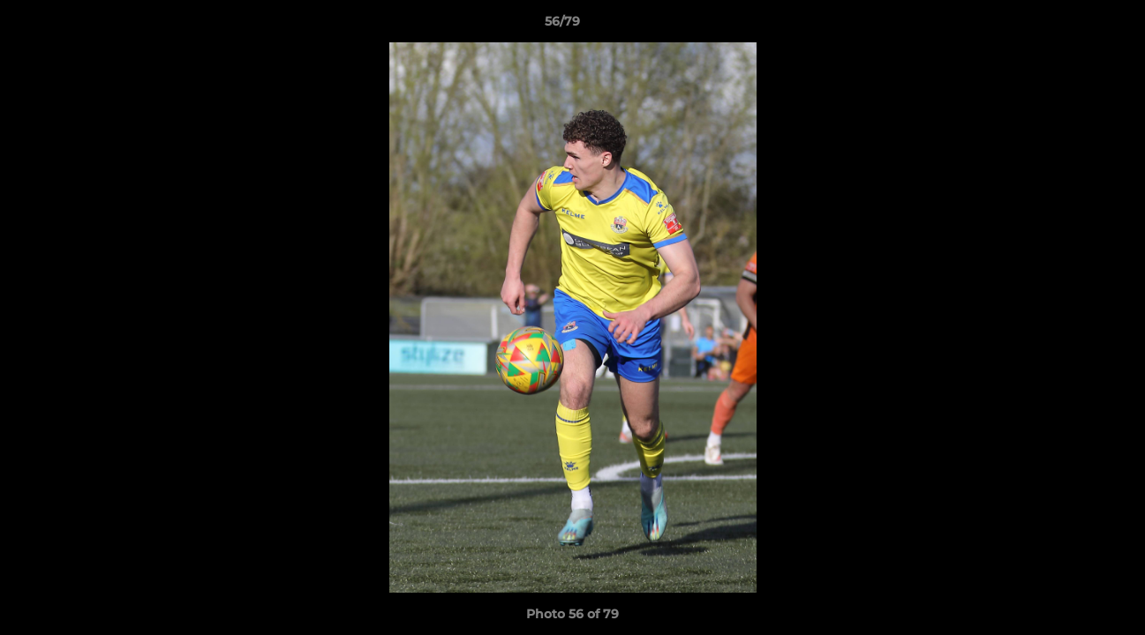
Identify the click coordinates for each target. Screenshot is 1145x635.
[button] (1070, 26)
